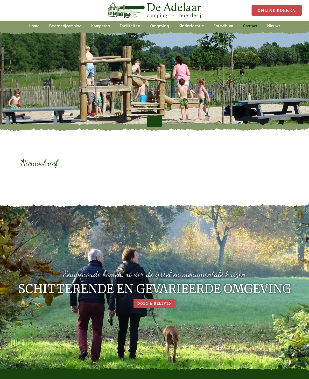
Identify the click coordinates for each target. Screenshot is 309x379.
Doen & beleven (154, 305)
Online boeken (277, 10)
